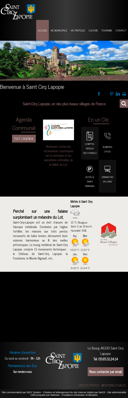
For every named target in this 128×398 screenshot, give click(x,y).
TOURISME (106, 30)
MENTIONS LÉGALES (113, 385)
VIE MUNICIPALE (58, 30)
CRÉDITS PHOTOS (88, 385)
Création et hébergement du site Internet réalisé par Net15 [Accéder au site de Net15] (74, 392)
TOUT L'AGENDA (24, 138)
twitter (105, 94)
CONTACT (121, 30)
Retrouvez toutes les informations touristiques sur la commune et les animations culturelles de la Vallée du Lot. (58, 155)
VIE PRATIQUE (78, 30)
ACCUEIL (42, 30)
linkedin (118, 94)
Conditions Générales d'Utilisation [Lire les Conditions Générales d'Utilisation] (80, 395)
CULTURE (93, 30)
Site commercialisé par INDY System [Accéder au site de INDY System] (21, 392)
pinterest (111, 94)
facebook (99, 94)
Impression (124, 93)
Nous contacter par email (105, 371)
